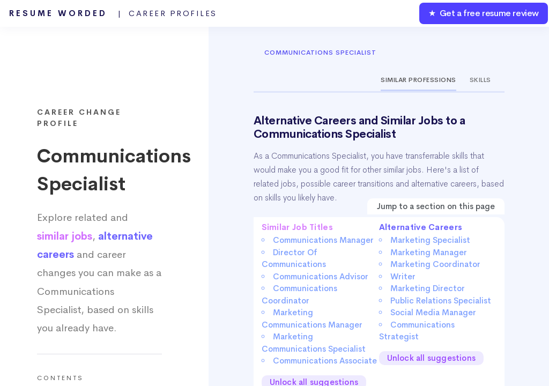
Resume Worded (113, 13)
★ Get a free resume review (483, 13)
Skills (480, 80)
